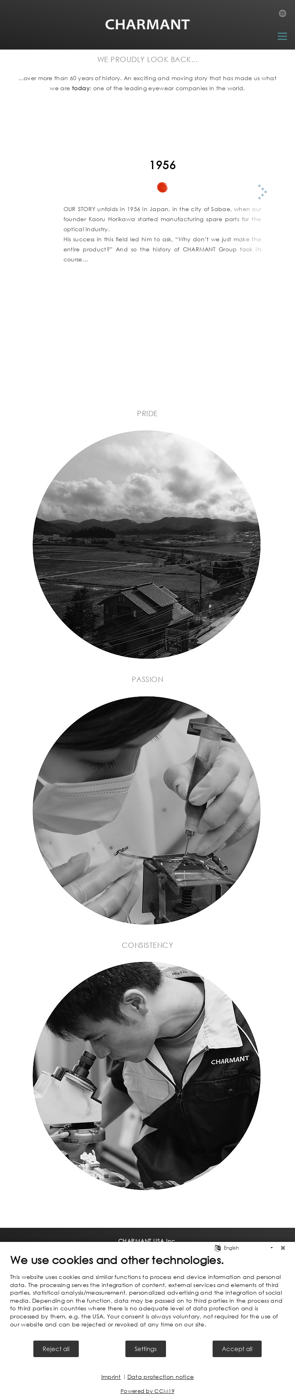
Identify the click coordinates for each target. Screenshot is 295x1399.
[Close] (283, 1248)
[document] (147, 1296)
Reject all (56, 1349)
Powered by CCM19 (147, 1391)
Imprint (111, 1376)
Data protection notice (160, 1376)
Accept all (237, 1349)
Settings (146, 1349)
